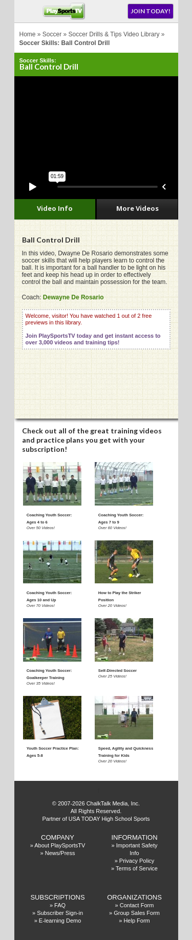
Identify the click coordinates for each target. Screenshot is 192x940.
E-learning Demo (60, 920)
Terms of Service (137, 868)
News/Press (60, 853)
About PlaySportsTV (59, 845)
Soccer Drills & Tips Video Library (114, 34)
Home (27, 34)
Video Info (55, 208)
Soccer (51, 34)
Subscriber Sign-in (60, 913)
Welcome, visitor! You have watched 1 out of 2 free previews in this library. (93, 329)
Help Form (136, 920)
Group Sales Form (137, 913)
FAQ (60, 905)
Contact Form (137, 905)
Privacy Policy (136, 861)
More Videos (137, 208)
